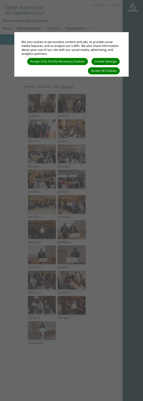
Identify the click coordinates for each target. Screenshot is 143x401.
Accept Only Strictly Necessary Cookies (57, 61)
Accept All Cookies (104, 71)
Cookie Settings (106, 61)
